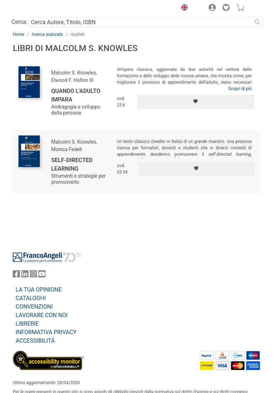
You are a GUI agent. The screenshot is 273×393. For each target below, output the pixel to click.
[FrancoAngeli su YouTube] (42, 275)
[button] (182, 8)
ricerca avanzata (47, 34)
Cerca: (19, 21)
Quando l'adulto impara (75, 95)
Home (18, 34)
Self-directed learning (71, 164)
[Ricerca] (257, 22)
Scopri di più (240, 88)
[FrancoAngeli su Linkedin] (24, 275)
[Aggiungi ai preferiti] (196, 102)
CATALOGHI (31, 298)
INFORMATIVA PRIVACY (46, 332)
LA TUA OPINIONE (39, 289)
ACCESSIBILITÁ (35, 340)
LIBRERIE (27, 323)
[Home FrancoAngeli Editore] (37, 8)
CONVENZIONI (34, 306)
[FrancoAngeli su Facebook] (16, 275)
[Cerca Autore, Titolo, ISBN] (140, 22)
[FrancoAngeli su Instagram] (33, 275)
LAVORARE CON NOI (42, 315)
